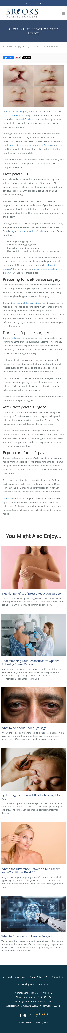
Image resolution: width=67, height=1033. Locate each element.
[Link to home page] (30, 13)
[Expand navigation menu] (63, 13)
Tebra (45, 1022)
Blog (27, 46)
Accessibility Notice (26, 984)
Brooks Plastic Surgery (12, 46)
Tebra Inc (22, 977)
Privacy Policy (36, 977)
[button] (33, 3)
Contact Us (44, 984)
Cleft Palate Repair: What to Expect (47, 46)
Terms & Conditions (55, 977)
